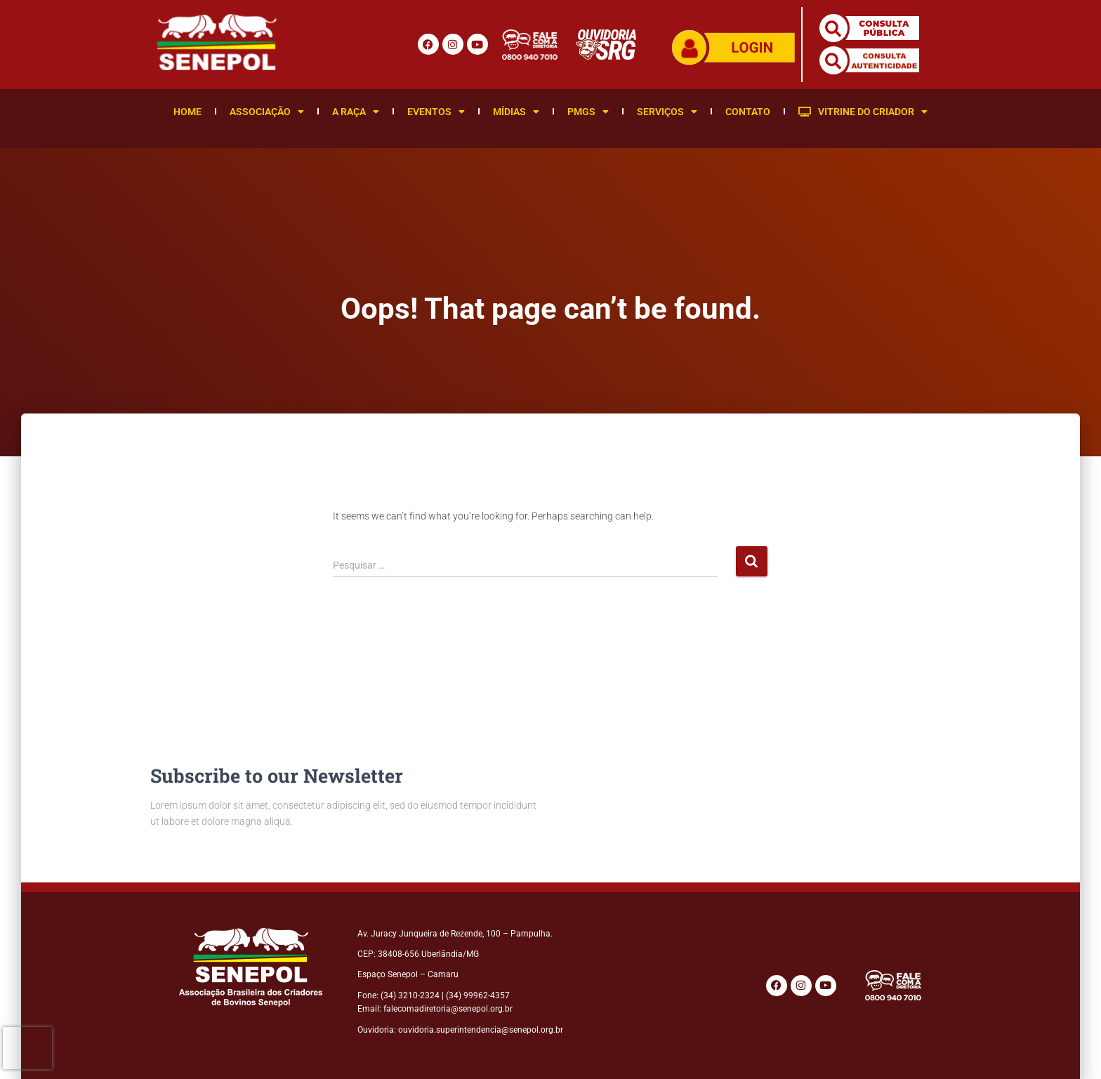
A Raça (355, 111)
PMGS (588, 111)
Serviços (667, 111)
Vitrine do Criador (863, 111)
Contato (747, 111)
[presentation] (27, 1048)
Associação (267, 111)
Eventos (436, 111)
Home (187, 111)
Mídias (516, 111)
